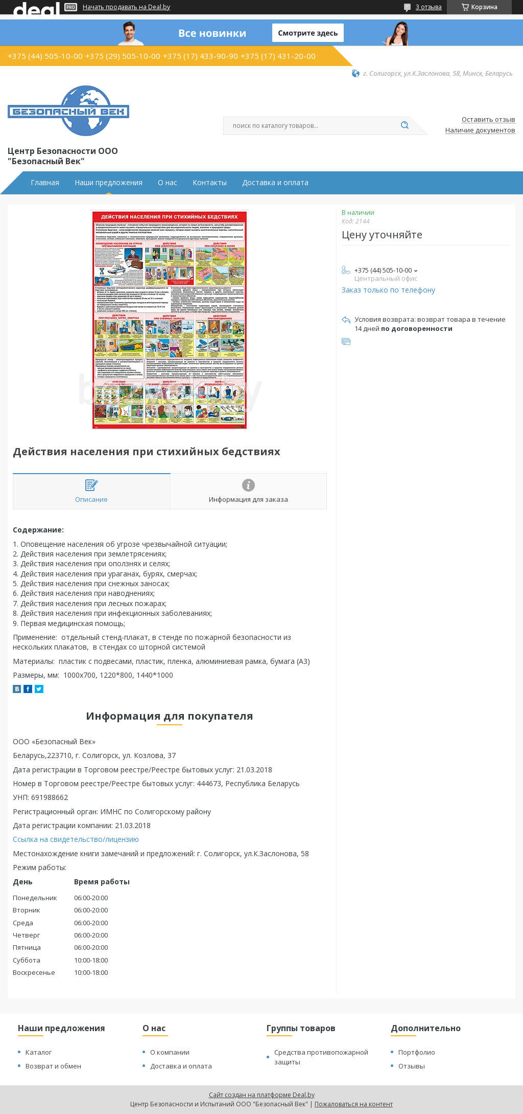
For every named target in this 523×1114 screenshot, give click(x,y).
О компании (169, 1052)
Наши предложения (108, 182)
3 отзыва (429, 7)
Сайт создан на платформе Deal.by (262, 1094)
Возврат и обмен (53, 1066)
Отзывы (411, 1066)
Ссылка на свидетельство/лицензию (76, 839)
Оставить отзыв (488, 119)
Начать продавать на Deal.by (126, 7)
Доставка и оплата (275, 182)
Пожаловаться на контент (354, 1104)
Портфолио (416, 1052)
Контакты (210, 182)
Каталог (39, 1052)
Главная (45, 182)
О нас (167, 182)
